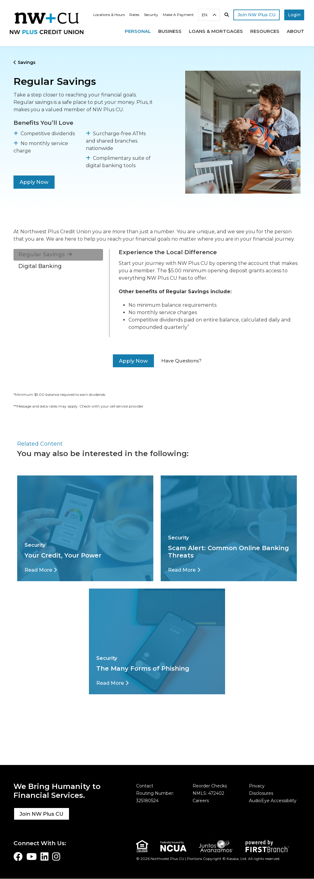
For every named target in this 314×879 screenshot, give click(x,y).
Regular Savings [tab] (41, 254)
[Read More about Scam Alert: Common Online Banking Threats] (184, 570)
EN (204, 14)
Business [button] (170, 31)
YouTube (31, 856)
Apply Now (34, 182)
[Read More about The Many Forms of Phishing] (112, 683)
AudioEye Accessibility (273, 800)
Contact (144, 786)
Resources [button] (264, 31)
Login (294, 15)
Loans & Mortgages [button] (216, 31)
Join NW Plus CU (42, 814)
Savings (27, 62)
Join (256, 15)
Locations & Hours (109, 14)
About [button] (295, 31)
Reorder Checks (210, 786)
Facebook (18, 856)
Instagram (56, 856)
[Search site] (226, 15)
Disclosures (261, 793)
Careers (201, 800)
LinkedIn (44, 856)
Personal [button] (138, 31)
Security (151, 14)
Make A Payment (178, 14)
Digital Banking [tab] (40, 266)
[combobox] (209, 15)
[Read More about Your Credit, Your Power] (41, 570)
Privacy (257, 786)
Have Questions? (181, 361)
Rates (134, 14)
